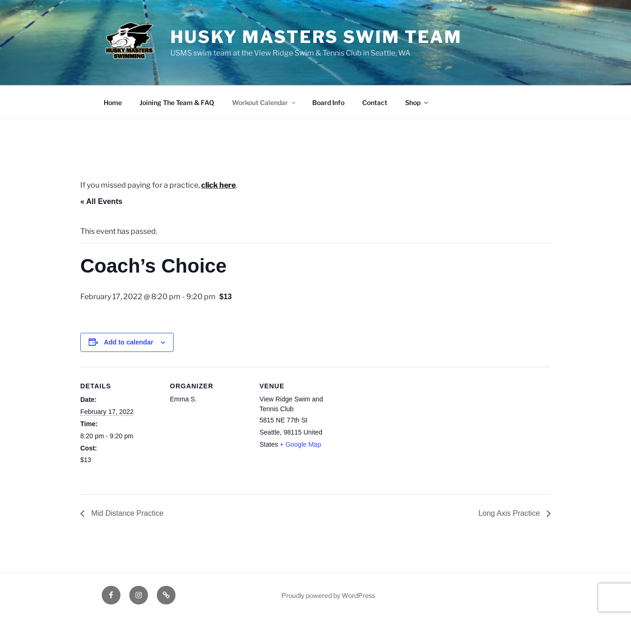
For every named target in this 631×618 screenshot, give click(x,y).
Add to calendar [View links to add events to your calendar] (129, 342)
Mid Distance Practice (126, 513)
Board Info (328, 102)
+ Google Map (300, 444)
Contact (374, 102)
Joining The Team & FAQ (177, 102)
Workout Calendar (264, 102)
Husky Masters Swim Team (316, 37)
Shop (417, 102)
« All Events (101, 201)
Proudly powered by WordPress (328, 595)
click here (218, 185)
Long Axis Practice (510, 513)
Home (113, 102)
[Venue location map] (398, 431)
